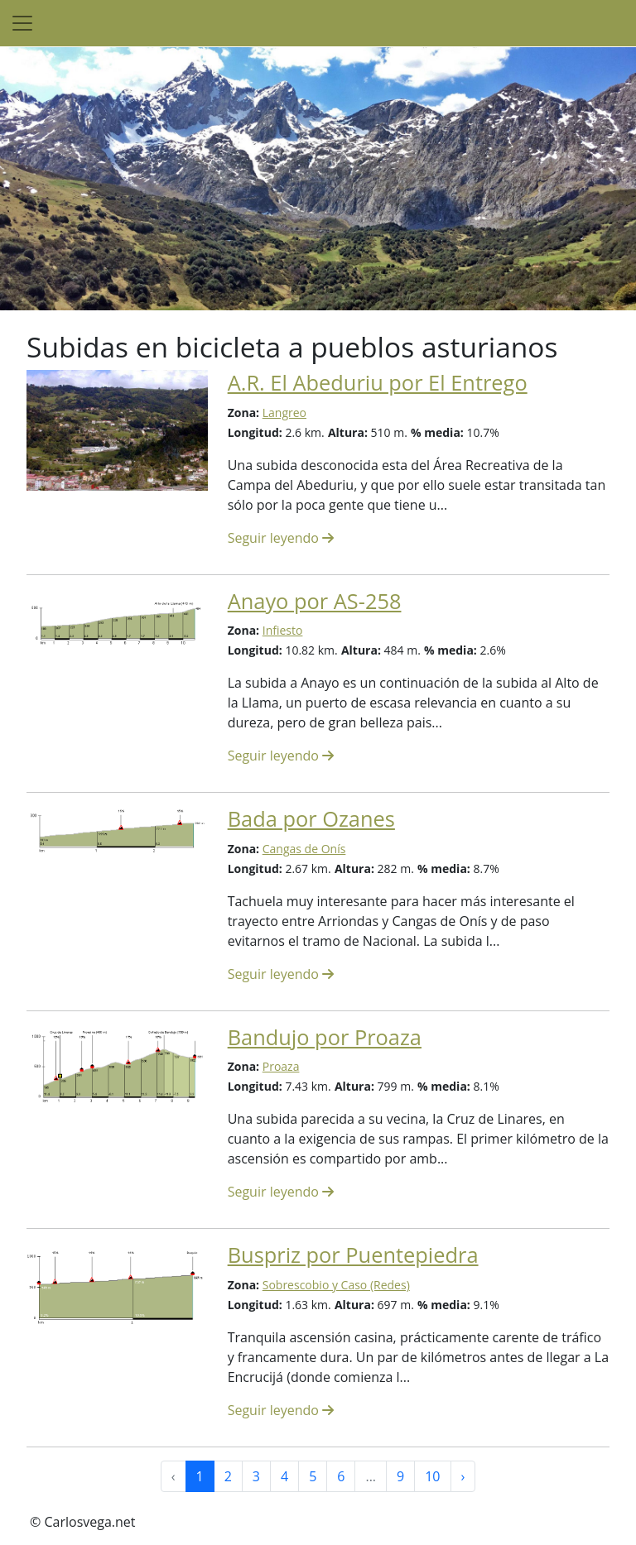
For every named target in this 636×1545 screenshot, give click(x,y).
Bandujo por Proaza (325, 1037)
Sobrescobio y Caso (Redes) (336, 1285)
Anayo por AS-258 (315, 601)
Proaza (281, 1066)
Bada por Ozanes (311, 818)
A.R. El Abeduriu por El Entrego (378, 382)
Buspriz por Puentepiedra (353, 1254)
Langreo (284, 412)
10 (432, 1476)
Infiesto (283, 630)
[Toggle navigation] (22, 23)
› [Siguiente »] (463, 1476)
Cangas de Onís (304, 848)
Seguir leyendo (281, 538)
